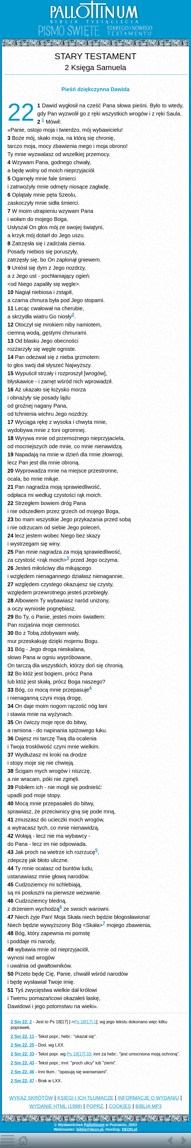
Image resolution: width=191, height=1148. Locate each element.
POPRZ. (95, 1106)
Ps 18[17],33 (79, 1054)
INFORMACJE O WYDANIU (148, 1098)
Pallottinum (94, 1125)
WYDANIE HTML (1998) (55, 1106)
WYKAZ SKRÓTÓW (31, 1098)
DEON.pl (129, 1129)
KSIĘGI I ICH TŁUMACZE (85, 1098)
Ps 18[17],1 (85, 1022)
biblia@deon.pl (89, 1129)
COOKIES (120, 1106)
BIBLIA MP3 (148, 1106)
